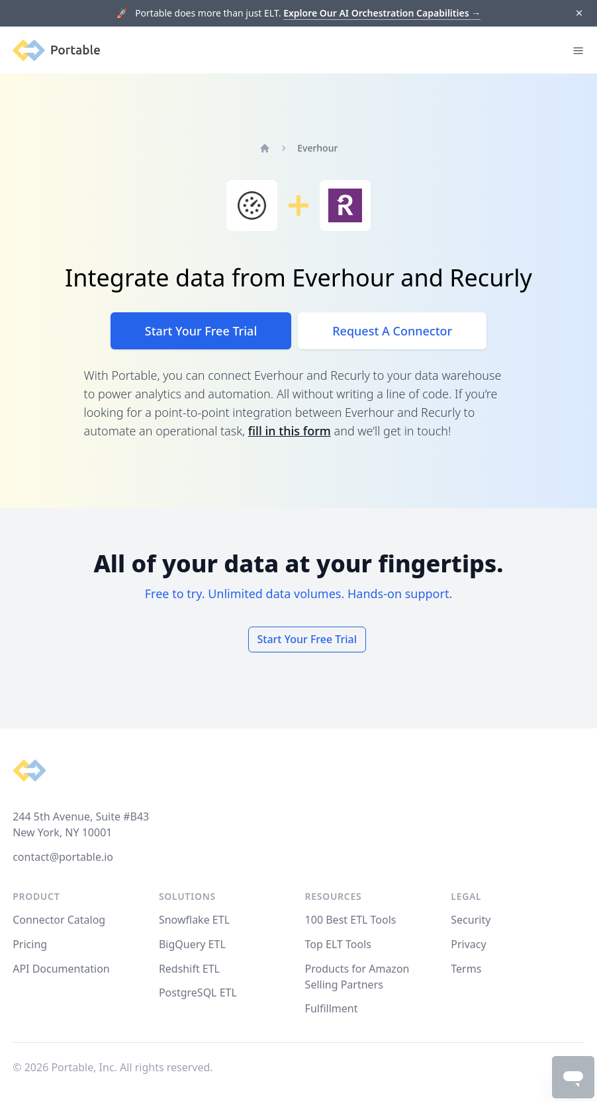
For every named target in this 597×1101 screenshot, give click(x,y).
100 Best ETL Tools (350, 919)
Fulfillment (331, 1008)
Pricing (30, 944)
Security (470, 919)
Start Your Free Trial (201, 331)
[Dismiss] (578, 13)
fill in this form (289, 431)
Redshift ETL (189, 968)
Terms (466, 968)
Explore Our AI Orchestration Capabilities (382, 13)
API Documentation (61, 968)
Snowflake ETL (194, 919)
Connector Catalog (59, 919)
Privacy (468, 944)
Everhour (317, 148)
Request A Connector (392, 331)
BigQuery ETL (192, 944)
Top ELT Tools (338, 944)
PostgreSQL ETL (198, 992)
